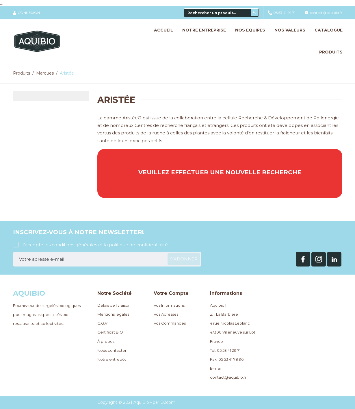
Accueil (163, 24)
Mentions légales (113, 314)
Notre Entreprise (204, 24)
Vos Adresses (166, 314)
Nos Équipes (250, 24)
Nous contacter (112, 350)
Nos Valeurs (289, 24)
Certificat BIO (110, 332)
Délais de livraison (114, 305)
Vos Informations (169, 305)
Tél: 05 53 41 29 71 (225, 350)
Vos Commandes (170, 323)
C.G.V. (102, 323)
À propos (105, 341)
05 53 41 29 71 (281, 7)
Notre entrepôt (111, 359)
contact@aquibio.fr (323, 7)
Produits (331, 46)
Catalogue (329, 24)
